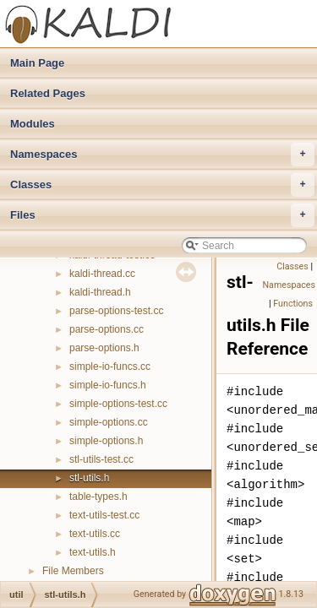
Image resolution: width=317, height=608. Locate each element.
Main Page (37, 63)
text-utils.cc (94, 534)
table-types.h (98, 496)
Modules (32, 123)
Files (162, 215)
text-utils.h (92, 552)
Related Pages (47, 93)
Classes (162, 185)
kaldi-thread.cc (102, 274)
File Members (73, 571)
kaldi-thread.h (100, 292)
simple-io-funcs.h (107, 385)
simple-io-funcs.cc (109, 366)
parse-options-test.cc (116, 311)
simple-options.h (106, 441)
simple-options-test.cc (118, 404)
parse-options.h (104, 348)
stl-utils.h (89, 478)
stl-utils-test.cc (101, 459)
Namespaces (162, 154)
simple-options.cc (108, 422)
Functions (293, 303)
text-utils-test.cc (104, 515)
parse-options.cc (106, 329)
